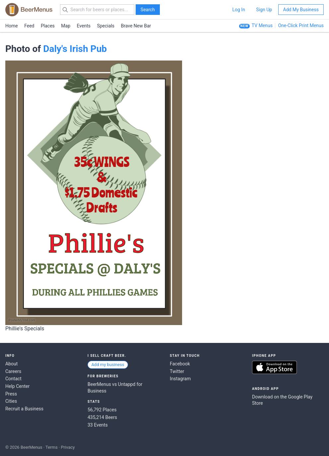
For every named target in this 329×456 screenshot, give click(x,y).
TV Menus (262, 25)
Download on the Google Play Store (282, 400)
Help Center (17, 386)
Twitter (177, 371)
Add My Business (301, 9)
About (11, 363)
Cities (11, 401)
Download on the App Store (274, 367)
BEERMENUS (28, 10)
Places (48, 25)
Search (148, 9)
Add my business (107, 364)
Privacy (68, 447)
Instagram (180, 378)
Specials (105, 25)
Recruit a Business (24, 408)
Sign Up (264, 9)
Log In (238, 9)
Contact (13, 378)
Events (84, 25)
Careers (13, 371)
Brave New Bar (136, 25)
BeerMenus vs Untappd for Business (115, 388)
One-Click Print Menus (301, 25)
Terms (51, 447)
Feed (29, 25)
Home (11, 25)
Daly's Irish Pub (75, 48)
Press (11, 393)
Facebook (180, 363)
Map (65, 25)
